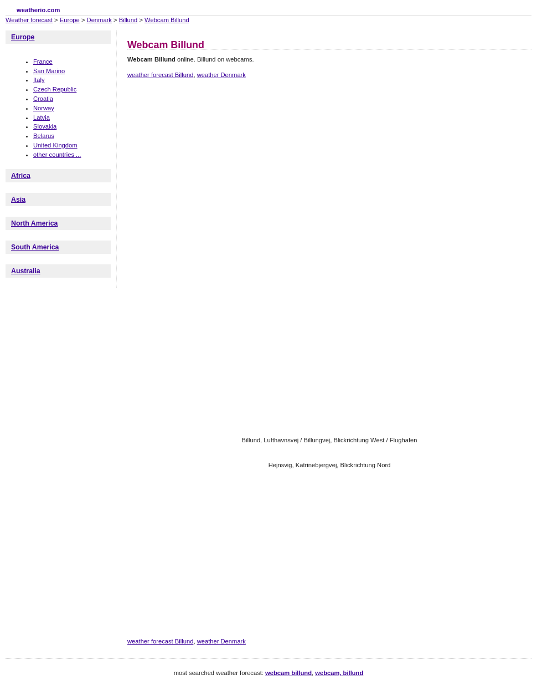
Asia (18, 199)
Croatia (43, 98)
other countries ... (57, 154)
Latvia (41, 117)
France (43, 61)
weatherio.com (38, 10)
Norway (43, 108)
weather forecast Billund (160, 74)
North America (34, 223)
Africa (20, 176)
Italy (39, 79)
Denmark (99, 20)
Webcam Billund (166, 20)
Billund (128, 20)
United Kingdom (55, 145)
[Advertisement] (276, 179)
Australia (25, 271)
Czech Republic (54, 89)
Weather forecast (29, 20)
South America (35, 247)
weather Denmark (221, 74)
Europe (70, 20)
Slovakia (44, 126)
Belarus (43, 135)
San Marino (49, 71)
